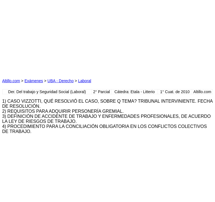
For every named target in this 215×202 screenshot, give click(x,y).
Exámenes (33, 81)
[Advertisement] (55, 37)
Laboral (84, 81)
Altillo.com (11, 81)
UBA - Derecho (61, 81)
